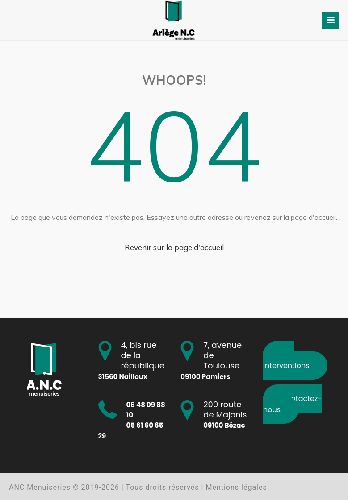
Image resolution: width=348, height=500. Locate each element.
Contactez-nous (292, 403)
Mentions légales (236, 487)
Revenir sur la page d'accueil (174, 247)
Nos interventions (286, 360)
